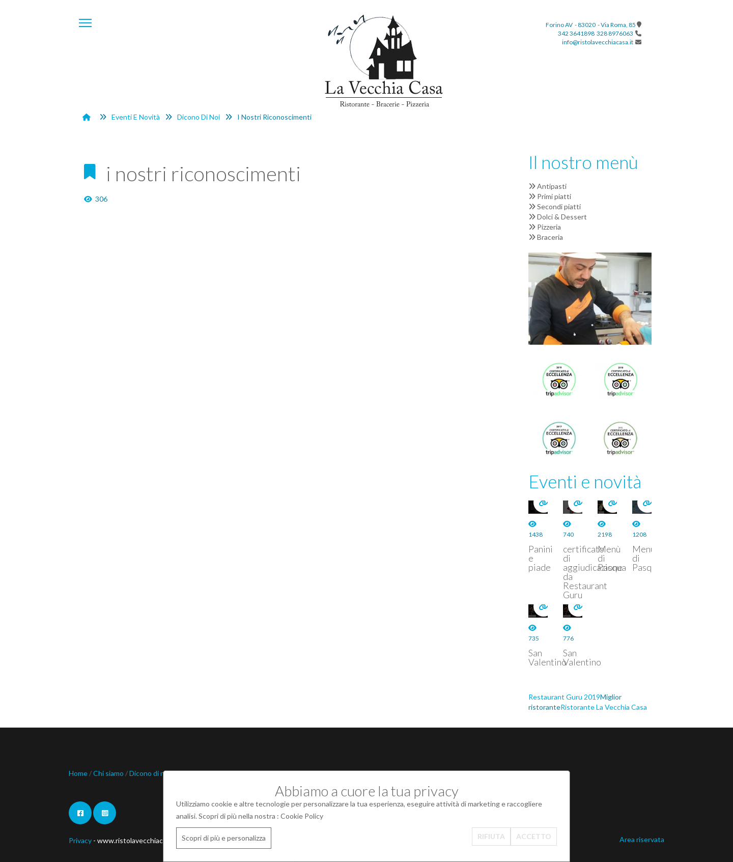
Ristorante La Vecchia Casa (603, 707)
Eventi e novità (135, 117)
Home (79, 773)
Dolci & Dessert (557, 216)
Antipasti (547, 186)
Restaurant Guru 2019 (564, 696)
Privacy (80, 840)
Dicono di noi (198, 117)
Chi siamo (109, 773)
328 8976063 (615, 33)
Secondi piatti (554, 206)
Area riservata (641, 839)
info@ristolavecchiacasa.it (597, 42)
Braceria (545, 237)
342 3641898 (576, 33)
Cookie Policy (301, 816)
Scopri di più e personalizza (224, 837)
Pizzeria (544, 227)
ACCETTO (533, 836)
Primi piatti (549, 196)
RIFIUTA (491, 836)
